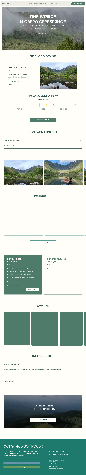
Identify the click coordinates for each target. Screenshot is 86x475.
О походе (30, 3)
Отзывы (46, 3)
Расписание (41, 3)
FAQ (56, 3)
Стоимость (51, 3)
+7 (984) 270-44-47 (58, 454)
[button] (78, 3)
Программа (35, 3)
